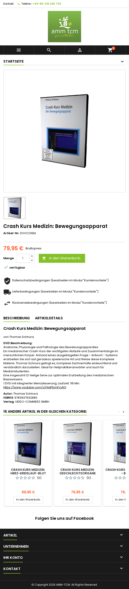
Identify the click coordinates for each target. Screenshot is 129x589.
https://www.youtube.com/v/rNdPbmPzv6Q (34, 387)
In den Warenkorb (61, 258)
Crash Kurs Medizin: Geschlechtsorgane (77, 471)
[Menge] (22, 258)
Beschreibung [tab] (16, 318)
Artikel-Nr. (11, 233)
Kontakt (8, 4)
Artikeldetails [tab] (49, 318)
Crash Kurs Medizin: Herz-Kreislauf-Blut (28, 471)
